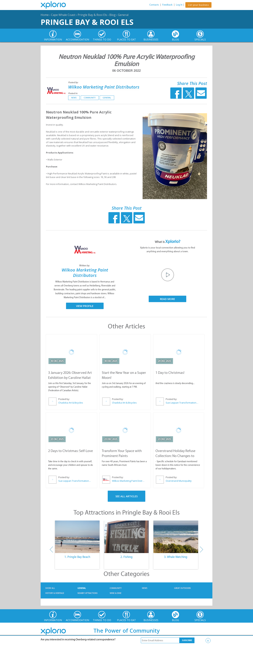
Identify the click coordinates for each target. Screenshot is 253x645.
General (123, 15)
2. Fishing (126, 557)
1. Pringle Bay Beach (77, 557)
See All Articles (126, 496)
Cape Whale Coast (63, 15)
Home (45, 15)
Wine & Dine (115, 593)
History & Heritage (54, 593)
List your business (198, 4)
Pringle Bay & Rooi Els (92, 15)
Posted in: (73, 93)
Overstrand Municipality (179, 480)
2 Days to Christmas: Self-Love (70, 451)
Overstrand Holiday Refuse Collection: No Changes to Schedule (175, 456)
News (74, 97)
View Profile (84, 306)
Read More (167, 299)
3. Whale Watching (175, 557)
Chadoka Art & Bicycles (70, 402)
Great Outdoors (182, 588)
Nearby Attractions (87, 593)
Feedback (167, 4)
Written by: (84, 265)
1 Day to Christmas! (169, 372)
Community (90, 97)
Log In (179, 4)
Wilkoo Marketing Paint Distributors (103, 87)
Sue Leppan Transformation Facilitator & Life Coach (182, 402)
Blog (112, 15)
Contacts (154, 4)
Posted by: (73, 82)
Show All (50, 588)
